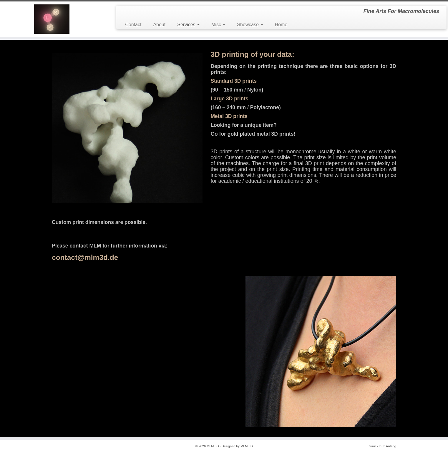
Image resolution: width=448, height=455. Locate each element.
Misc (218, 24)
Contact (133, 24)
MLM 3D (213, 446)
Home (281, 24)
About (159, 24)
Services (188, 24)
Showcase (250, 24)
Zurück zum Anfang (382, 446)
